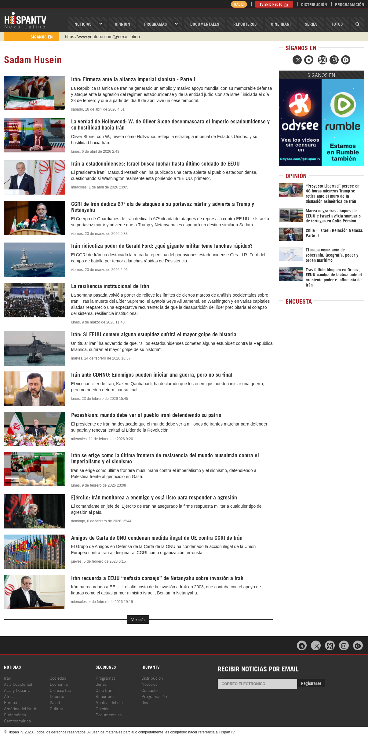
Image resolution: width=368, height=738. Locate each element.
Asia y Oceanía (17, 690)
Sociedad (58, 678)
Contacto (149, 690)
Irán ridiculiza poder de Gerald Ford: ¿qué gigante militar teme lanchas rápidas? (162, 245)
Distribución (314, 4)
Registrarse (311, 683)
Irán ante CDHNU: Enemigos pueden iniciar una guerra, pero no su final (151, 374)
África (9, 696)
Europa (10, 702)
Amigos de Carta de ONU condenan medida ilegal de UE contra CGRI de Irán (156, 537)
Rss (144, 702)
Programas (155, 24)
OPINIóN (122, 24)
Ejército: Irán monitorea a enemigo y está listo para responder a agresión (154, 497)
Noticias (83, 24)
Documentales (204, 24)
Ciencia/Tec (60, 690)
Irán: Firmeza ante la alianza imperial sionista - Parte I (133, 78)
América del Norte (20, 708)
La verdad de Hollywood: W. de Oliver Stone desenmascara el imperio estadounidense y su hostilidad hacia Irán (170, 124)
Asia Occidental (18, 684)
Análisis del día (109, 702)
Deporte (57, 696)
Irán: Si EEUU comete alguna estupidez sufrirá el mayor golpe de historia (153, 333)
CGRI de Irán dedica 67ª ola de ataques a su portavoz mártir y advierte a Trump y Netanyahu (162, 206)
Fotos (337, 24)
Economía (59, 684)
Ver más (138, 619)
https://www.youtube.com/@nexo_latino (102, 36)
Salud (55, 702)
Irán (7, 678)
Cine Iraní (281, 24)
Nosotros (149, 684)
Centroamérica (17, 720)
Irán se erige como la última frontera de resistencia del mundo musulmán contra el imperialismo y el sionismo (165, 457)
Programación (349, 4)
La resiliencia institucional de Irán (111, 285)
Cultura (56, 708)
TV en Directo (274, 4)
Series (311, 24)
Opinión (103, 708)
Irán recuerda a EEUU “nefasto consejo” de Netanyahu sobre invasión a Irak (157, 577)
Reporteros (245, 24)
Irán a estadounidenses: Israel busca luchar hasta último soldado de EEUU (155, 163)
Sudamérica (15, 714)
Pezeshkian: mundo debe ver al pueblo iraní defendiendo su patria (146, 414)
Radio (239, 4)
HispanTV (25, 20)
